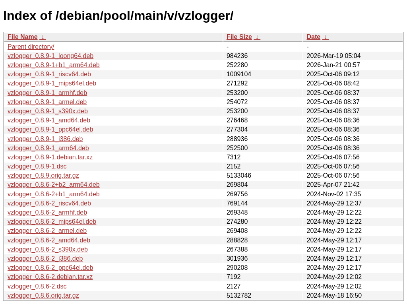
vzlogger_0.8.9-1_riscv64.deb (49, 74)
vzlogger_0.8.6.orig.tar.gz (43, 295)
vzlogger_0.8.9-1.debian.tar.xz (50, 157)
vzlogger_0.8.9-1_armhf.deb (47, 92)
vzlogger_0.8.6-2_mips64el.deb (52, 221)
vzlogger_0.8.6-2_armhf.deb (47, 212)
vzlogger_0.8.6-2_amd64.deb (49, 240)
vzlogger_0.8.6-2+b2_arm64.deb (54, 184)
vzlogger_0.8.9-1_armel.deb (47, 102)
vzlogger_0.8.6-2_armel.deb (47, 230)
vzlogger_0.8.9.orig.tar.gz (43, 175)
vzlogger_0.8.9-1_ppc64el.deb (50, 129)
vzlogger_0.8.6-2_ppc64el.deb (50, 267)
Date (313, 36)
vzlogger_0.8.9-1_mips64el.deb (52, 83)
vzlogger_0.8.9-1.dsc (37, 166)
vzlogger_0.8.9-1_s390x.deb (48, 111)
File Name (23, 36)
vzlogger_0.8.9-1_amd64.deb (49, 120)
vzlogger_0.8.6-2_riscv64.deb (49, 203)
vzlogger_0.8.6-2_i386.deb (45, 258)
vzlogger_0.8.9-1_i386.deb (45, 139)
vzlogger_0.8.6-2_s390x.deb (48, 249)
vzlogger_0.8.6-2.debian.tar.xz (50, 276)
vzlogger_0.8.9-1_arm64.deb (48, 148)
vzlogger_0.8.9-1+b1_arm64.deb (54, 65)
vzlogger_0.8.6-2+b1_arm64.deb (54, 194)
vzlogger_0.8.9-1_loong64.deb (50, 55)
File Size (239, 36)
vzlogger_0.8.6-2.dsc (37, 286)
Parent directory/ (31, 46)
